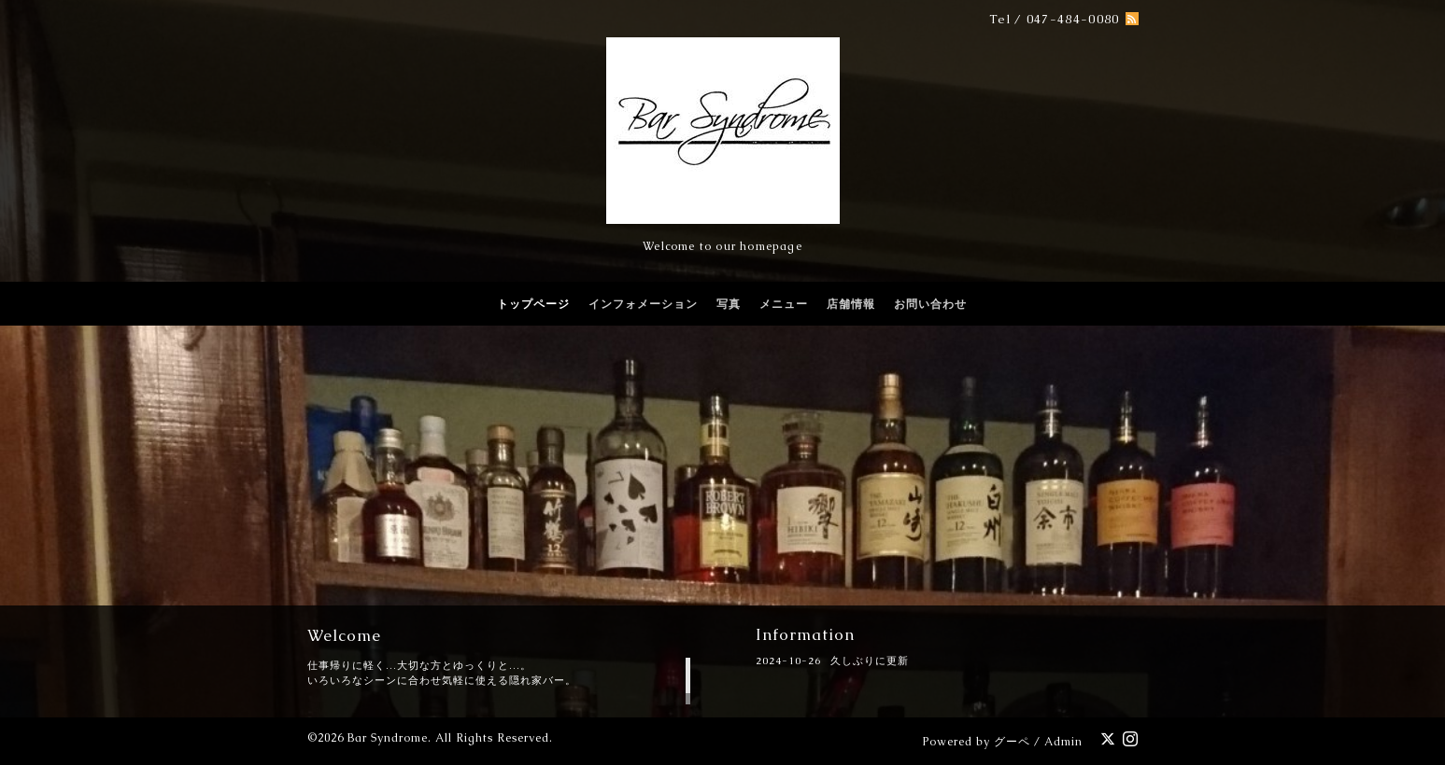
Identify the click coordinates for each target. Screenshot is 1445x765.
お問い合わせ (930, 304)
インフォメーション (643, 304)
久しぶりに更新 (869, 660)
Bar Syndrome (387, 737)
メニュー (783, 304)
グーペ (1012, 741)
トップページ (533, 304)
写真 (728, 304)
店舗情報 (851, 304)
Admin (1063, 741)
